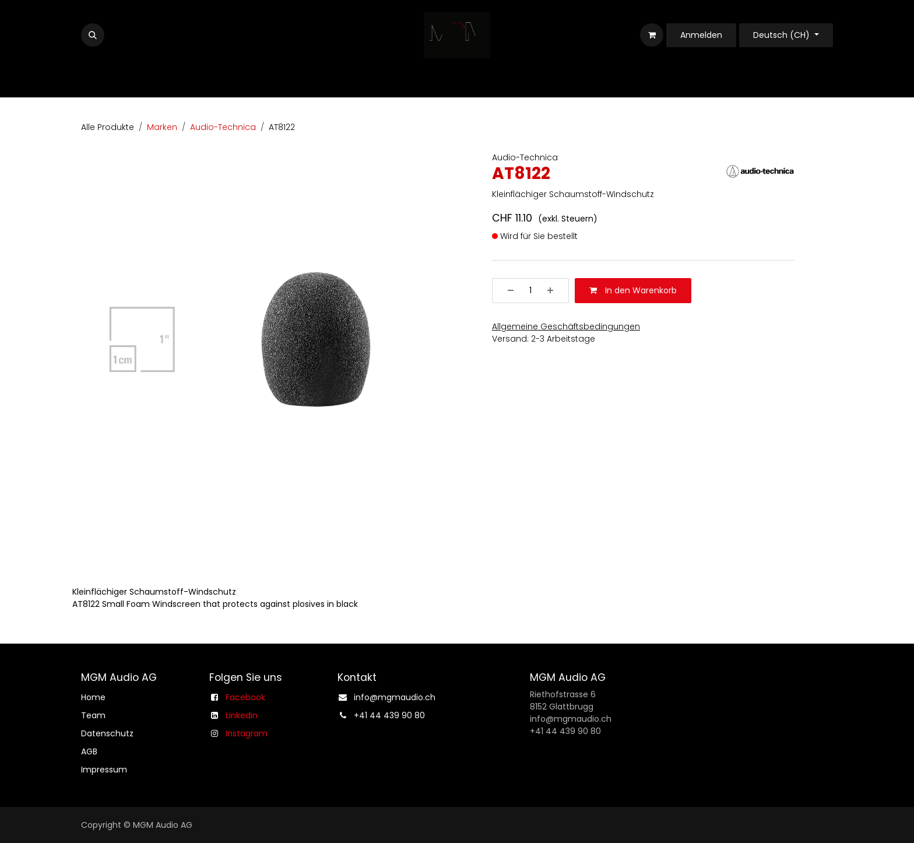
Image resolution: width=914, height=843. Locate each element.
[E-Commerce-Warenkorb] (651, 35)
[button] (92, 35)
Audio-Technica (223, 127)
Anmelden (701, 35)
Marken (162, 127)
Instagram (247, 733)
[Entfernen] (507, 291)
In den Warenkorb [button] (633, 290)
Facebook (245, 697)
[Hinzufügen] (554, 291)
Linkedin (242, 715)
